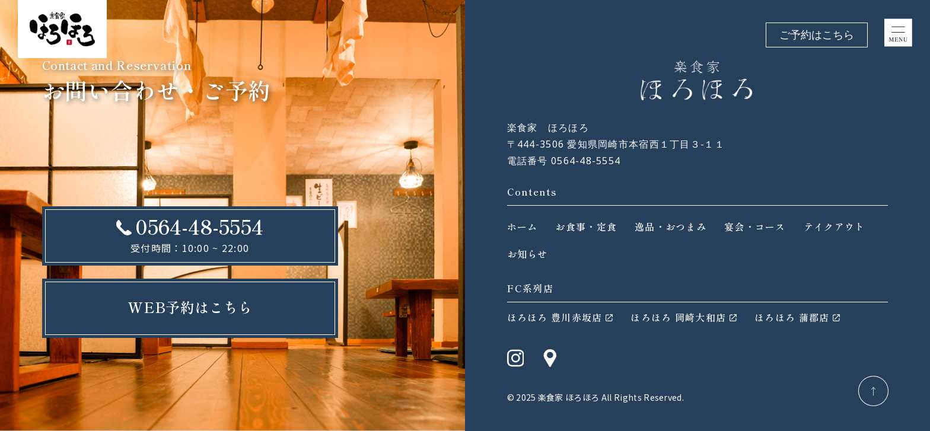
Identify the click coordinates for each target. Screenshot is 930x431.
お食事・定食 (586, 226)
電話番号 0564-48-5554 (564, 160)
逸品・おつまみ (670, 226)
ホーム (522, 226)
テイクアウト (834, 226)
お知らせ (527, 254)
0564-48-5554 (199, 226)
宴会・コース (755, 226)
